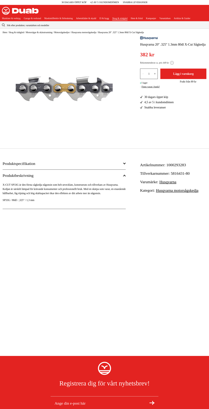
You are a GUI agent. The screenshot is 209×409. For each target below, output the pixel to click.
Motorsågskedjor (62, 32)
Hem (5, 32)
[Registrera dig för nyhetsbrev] (151, 403)
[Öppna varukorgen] (204, 12)
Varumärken (164, 18)
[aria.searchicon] (3, 25)
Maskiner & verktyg (11, 18)
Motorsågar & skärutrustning (39, 32)
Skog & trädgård (119, 18)
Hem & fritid (137, 18)
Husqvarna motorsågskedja (84, 32)
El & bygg (104, 18)
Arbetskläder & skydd (86, 18)
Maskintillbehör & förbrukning (58, 18)
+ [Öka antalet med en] (155, 73)
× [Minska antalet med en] (143, 73)
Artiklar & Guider (182, 18)
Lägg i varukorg (183, 73)
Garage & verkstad (32, 18)
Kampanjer (151, 18)
